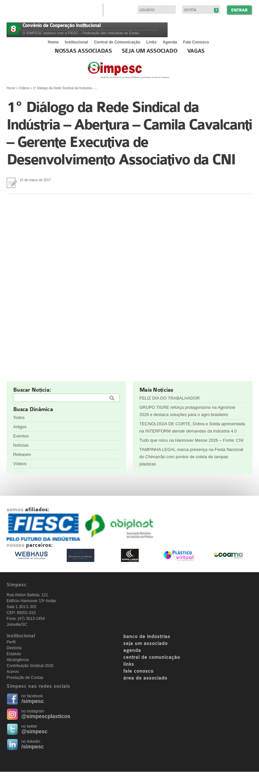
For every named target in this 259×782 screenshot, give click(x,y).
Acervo (13, 671)
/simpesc (32, 701)
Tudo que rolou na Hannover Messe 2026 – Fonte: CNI (191, 440)
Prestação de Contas (25, 677)
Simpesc (144, 73)
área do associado (145, 678)
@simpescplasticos (45, 716)
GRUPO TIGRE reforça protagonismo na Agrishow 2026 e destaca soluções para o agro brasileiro (187, 411)
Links (151, 42)
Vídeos (24, 88)
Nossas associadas (83, 51)
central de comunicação (151, 657)
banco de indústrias (146, 637)
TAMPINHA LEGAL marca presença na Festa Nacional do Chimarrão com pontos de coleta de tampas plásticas (191, 456)
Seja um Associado (149, 51)
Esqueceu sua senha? (216, 10)
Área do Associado (121, 9)
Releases (22, 454)
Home (53, 42)
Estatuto (14, 654)
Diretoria (14, 648)
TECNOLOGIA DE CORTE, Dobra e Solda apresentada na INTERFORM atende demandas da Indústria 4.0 (192, 427)
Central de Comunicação (117, 42)
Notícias (21, 445)
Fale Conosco (196, 42)
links (128, 664)
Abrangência (18, 659)
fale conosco (138, 671)
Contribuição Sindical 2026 (30, 665)
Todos (19, 417)
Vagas (196, 51)
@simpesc (34, 731)
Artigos (19, 426)
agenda (132, 651)
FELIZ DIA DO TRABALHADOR (169, 398)
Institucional (76, 42)
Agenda (170, 42)
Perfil (11, 642)
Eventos (21, 435)
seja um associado (145, 644)
